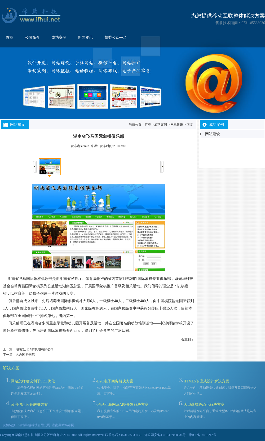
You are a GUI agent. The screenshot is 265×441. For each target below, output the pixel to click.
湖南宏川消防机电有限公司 (35, 349)
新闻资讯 (85, 37)
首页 (9, 37)
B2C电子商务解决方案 (115, 381)
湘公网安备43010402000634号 (165, 435)
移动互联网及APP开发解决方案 (123, 405)
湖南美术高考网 (63, 425)
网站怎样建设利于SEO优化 (33, 381)
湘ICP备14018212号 (202, 435)
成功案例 (58, 37)
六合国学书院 (25, 354)
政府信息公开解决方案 (29, 405)
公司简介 (32, 37)
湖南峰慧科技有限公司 (34, 425)
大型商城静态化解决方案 (204, 405)
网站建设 (176, 124)
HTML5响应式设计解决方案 (206, 381)
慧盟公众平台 (115, 37)
